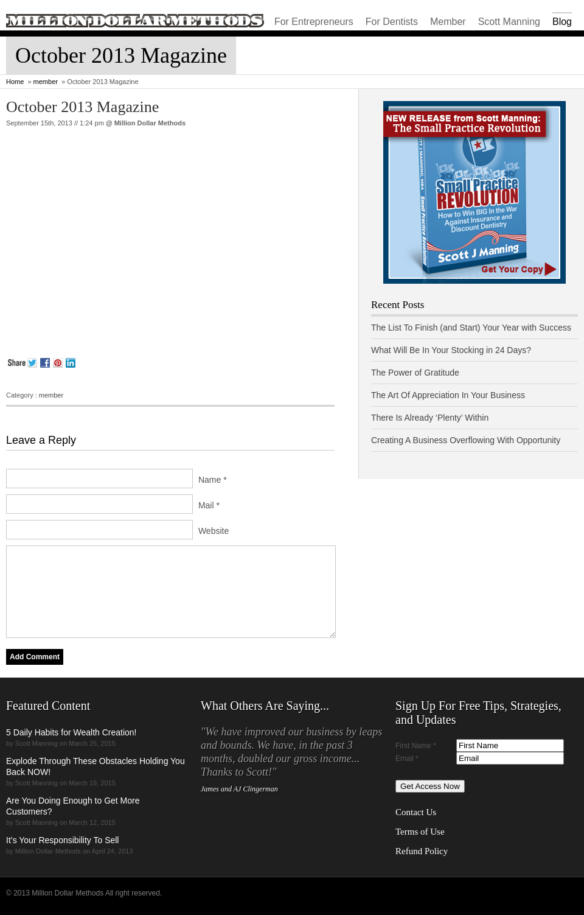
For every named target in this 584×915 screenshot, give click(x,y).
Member (448, 21)
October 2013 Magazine (82, 107)
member (45, 81)
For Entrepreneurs (313, 21)
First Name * (415, 745)
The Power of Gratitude (415, 372)
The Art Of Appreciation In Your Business (448, 395)
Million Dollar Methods (150, 123)
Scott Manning (509, 21)
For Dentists (392, 21)
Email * (407, 758)
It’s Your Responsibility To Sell (62, 840)
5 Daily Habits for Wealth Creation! (71, 732)
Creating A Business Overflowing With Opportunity (465, 440)
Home (15, 81)
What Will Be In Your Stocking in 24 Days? (451, 350)
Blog (562, 21)
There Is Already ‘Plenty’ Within (429, 417)
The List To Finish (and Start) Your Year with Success (471, 327)
